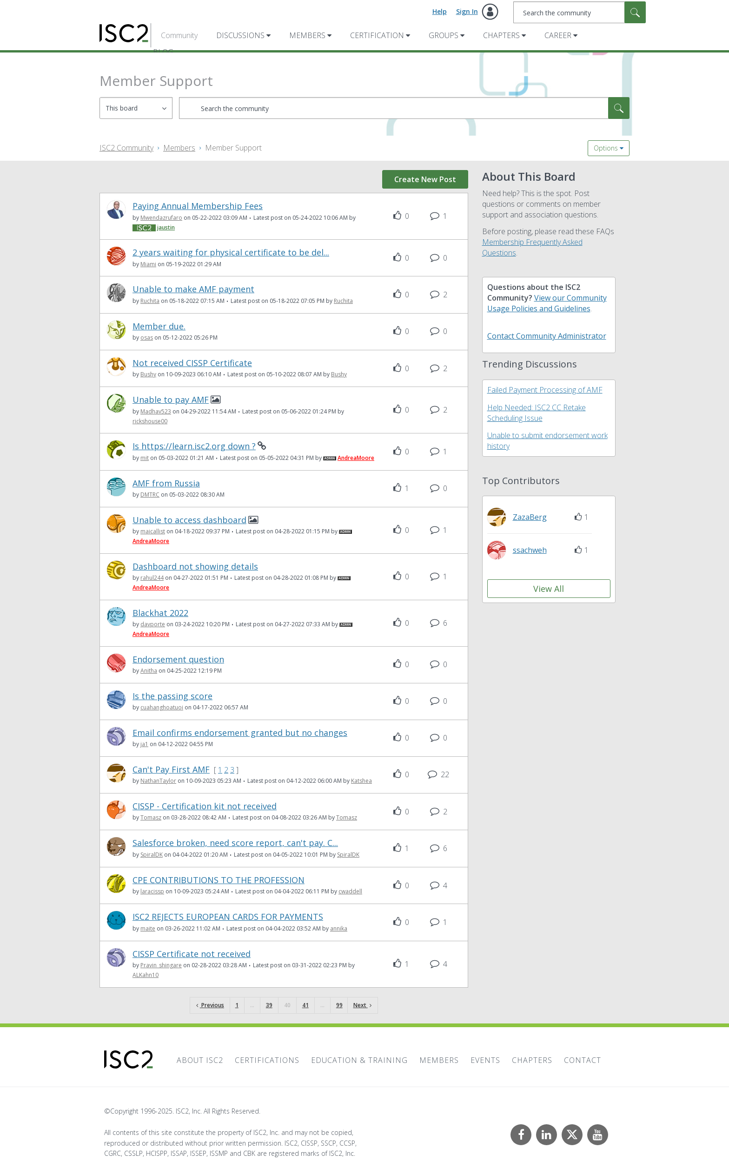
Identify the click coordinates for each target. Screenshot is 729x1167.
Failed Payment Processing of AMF (545, 390)
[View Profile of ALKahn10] (146, 975)
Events (485, 1060)
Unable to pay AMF (171, 399)
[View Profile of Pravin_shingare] (161, 965)
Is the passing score (172, 696)
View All (548, 588)
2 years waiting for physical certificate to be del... (231, 252)
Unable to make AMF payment (193, 289)
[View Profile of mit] (144, 458)
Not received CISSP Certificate (192, 363)
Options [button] (606, 148)
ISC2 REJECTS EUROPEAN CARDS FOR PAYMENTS (228, 916)
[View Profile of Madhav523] (155, 411)
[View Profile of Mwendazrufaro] (161, 218)
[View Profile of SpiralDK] (151, 855)
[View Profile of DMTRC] (149, 494)
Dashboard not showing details (195, 566)
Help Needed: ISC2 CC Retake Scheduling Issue (536, 412)
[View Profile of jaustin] (166, 227)
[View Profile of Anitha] (148, 671)
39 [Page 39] (269, 1005)
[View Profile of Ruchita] (149, 301)
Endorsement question (178, 659)
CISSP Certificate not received (192, 954)
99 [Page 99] (339, 1005)
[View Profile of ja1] (144, 744)
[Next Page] (362, 1005)
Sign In (467, 11)
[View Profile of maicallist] (152, 531)
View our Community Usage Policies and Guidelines (547, 303)
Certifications (267, 1060)
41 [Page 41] (305, 1005)
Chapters (501, 35)
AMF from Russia (166, 483)
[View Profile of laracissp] (152, 891)
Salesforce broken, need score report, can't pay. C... (235, 843)
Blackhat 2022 (160, 613)
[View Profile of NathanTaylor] (158, 781)
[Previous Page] (210, 1005)
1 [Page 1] (237, 1005)
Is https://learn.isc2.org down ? (194, 446)
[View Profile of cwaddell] (350, 891)
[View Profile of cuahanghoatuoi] (161, 707)
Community (179, 35)
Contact (582, 1060)
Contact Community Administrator (546, 336)
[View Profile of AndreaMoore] (356, 458)
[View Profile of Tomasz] (150, 817)
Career (557, 35)
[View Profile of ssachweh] (530, 550)
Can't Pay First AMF (171, 769)
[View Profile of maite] (147, 928)
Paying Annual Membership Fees (198, 206)
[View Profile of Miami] (148, 264)
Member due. (159, 326)
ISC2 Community (126, 148)
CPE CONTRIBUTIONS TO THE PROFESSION (219, 880)
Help (439, 11)
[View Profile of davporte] (152, 624)
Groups (443, 35)
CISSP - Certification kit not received (205, 806)
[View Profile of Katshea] (361, 781)
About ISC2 (200, 1060)
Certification (377, 35)
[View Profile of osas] (146, 337)
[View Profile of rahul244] (152, 578)
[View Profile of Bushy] (148, 374)
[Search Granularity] (136, 108)
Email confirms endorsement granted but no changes (240, 733)
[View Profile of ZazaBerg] (530, 517)
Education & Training (359, 1060)
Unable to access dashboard (189, 520)
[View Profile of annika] (338, 928)
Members (307, 35)
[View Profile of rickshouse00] (150, 421)
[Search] (579, 12)
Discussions (240, 35)
